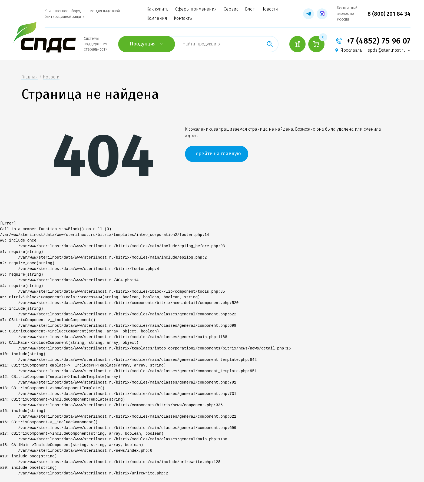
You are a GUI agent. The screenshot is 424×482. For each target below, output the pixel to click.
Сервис (231, 9)
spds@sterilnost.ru (387, 50)
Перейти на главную (216, 154)
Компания (157, 18)
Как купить (157, 9)
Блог (249, 9)
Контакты (183, 18)
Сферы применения (196, 9)
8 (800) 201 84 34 (388, 14)
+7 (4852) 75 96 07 (378, 41)
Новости (269, 9)
